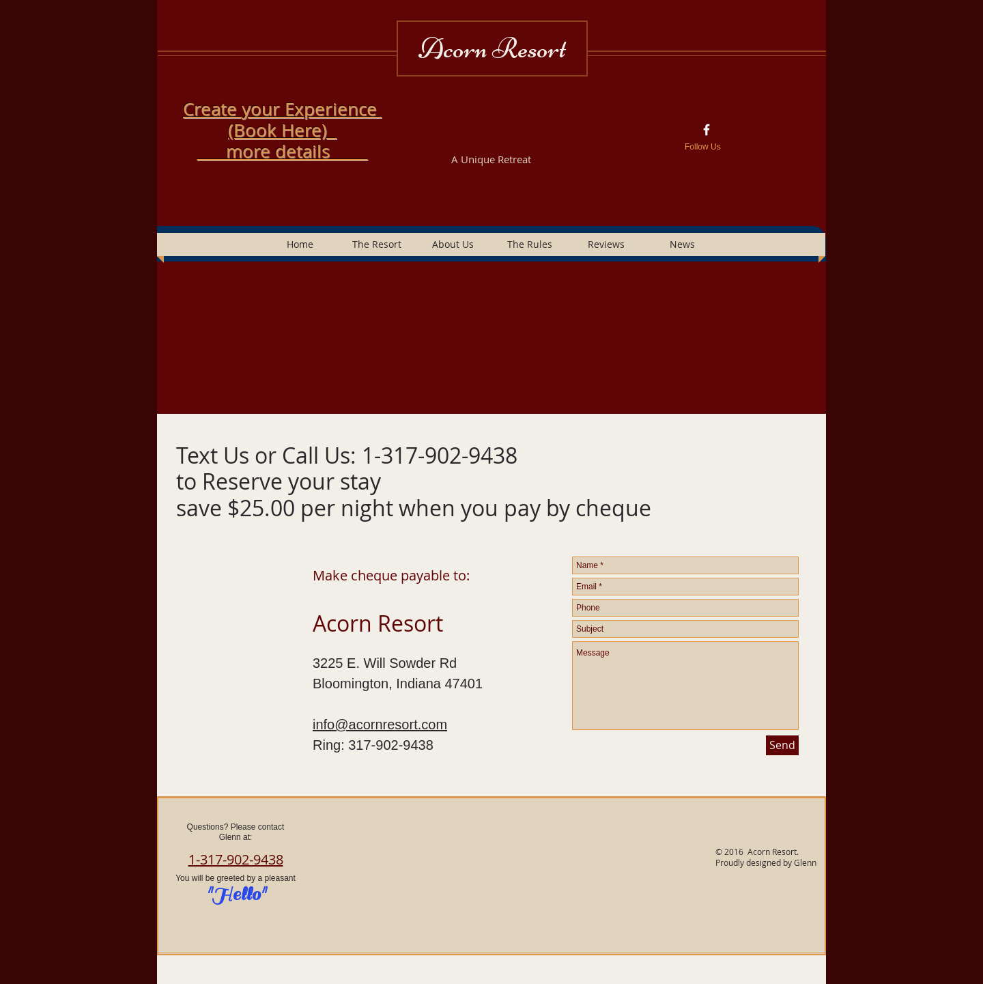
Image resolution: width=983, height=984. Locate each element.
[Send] (782, 745)
